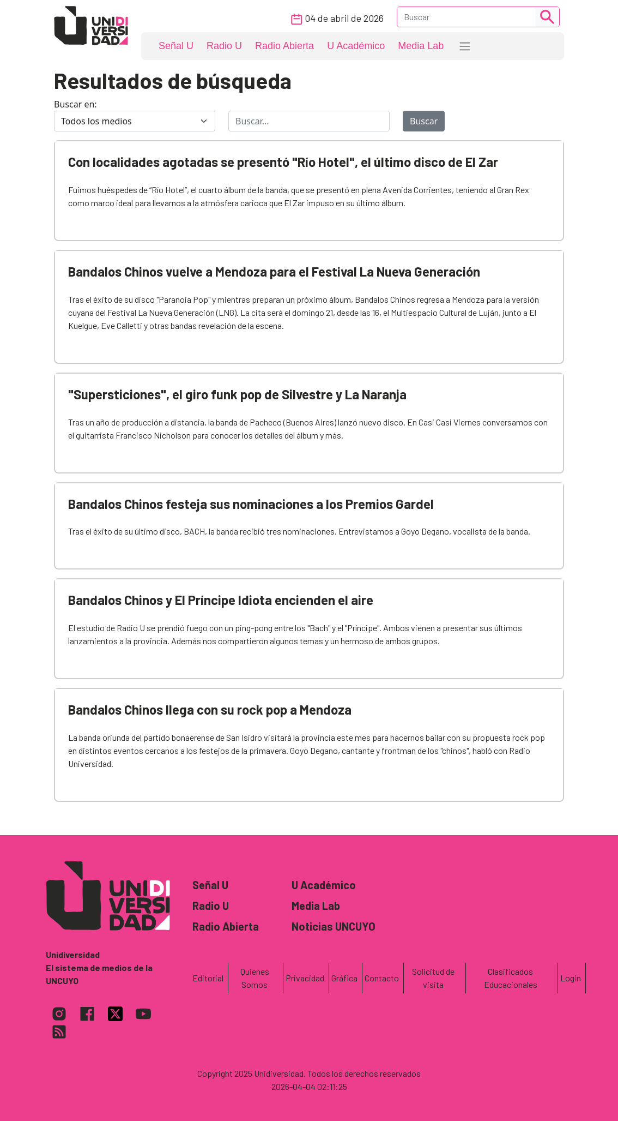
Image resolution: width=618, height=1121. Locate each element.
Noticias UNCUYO (333, 926)
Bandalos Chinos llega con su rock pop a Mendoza (210, 709)
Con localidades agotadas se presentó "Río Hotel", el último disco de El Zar (283, 162)
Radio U (224, 45)
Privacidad (305, 978)
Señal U (176, 45)
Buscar (424, 121)
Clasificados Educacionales (510, 978)
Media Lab (421, 45)
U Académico (356, 45)
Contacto (382, 978)
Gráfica (344, 978)
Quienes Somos (254, 978)
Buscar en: (75, 104)
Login (570, 978)
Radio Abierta (284, 45)
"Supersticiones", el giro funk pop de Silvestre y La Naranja (237, 394)
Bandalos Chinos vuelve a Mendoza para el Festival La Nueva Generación (274, 271)
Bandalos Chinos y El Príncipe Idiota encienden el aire (220, 600)
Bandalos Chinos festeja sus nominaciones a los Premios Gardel (251, 504)
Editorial (207, 978)
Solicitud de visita (433, 978)
